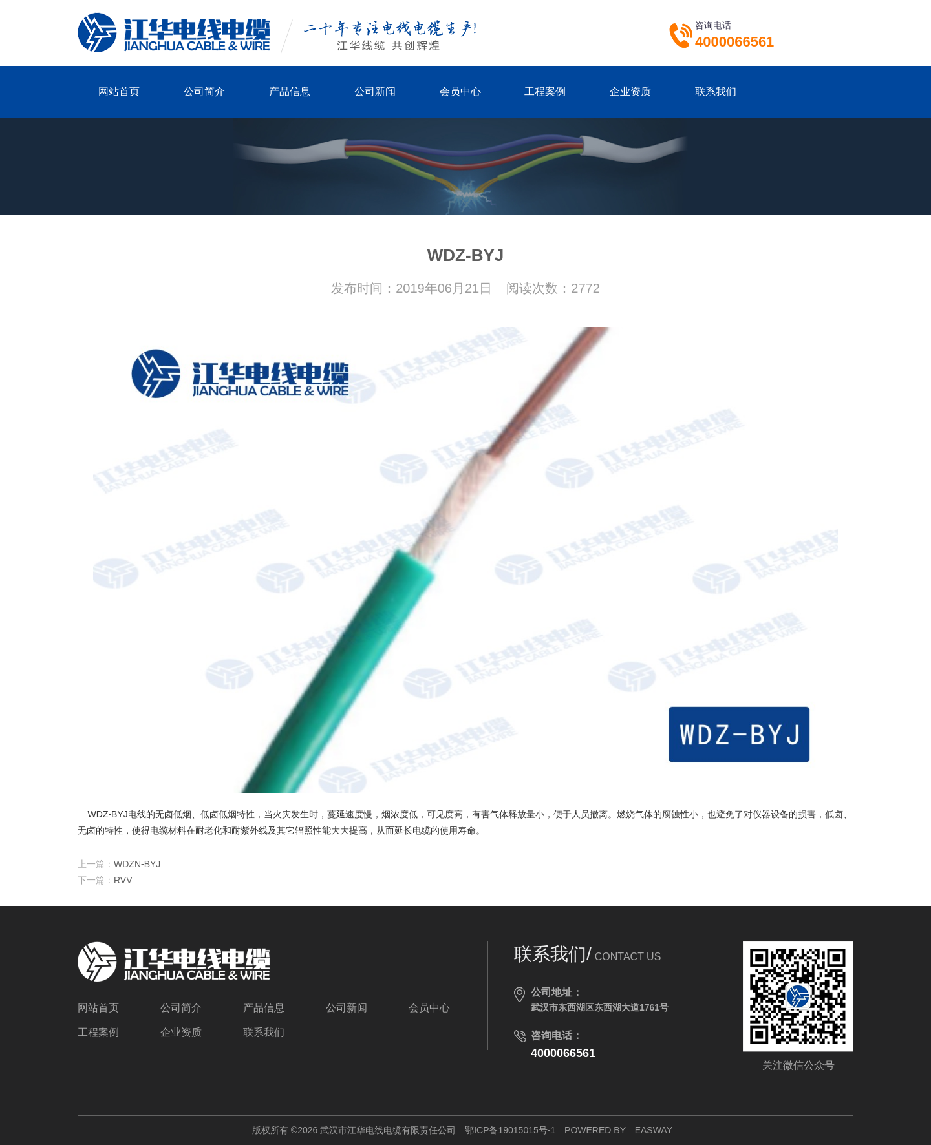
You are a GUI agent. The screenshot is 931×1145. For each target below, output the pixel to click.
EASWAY (653, 1130)
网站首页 (119, 91)
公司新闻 (375, 91)
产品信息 (289, 91)
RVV (123, 880)
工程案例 (545, 91)
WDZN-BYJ (137, 864)
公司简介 (204, 91)
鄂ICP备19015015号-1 (510, 1130)
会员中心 (460, 91)
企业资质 (630, 91)
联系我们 (715, 91)
